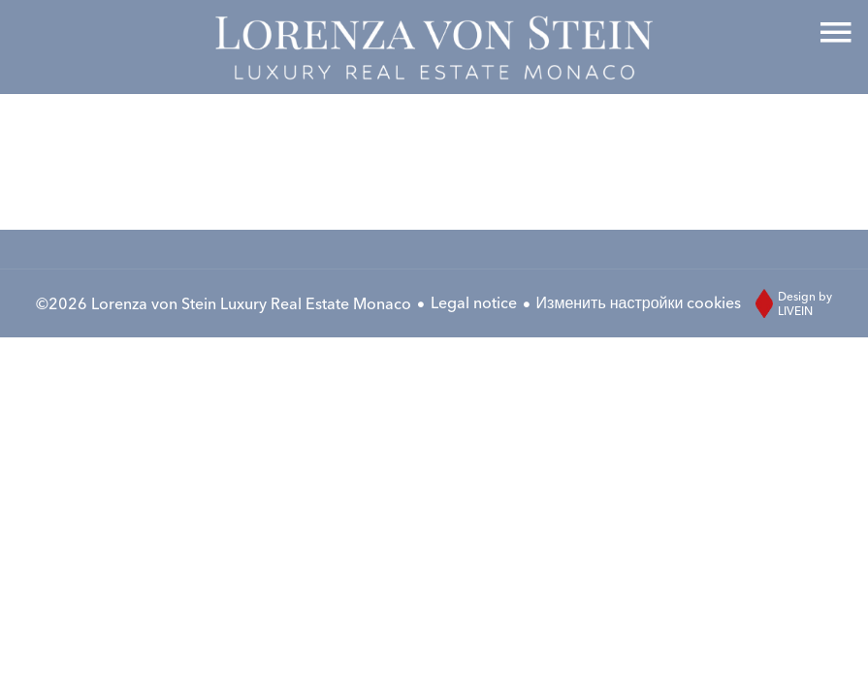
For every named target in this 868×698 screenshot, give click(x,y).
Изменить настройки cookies (639, 302)
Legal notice (474, 302)
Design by (789, 303)
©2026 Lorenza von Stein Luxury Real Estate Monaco (223, 303)
